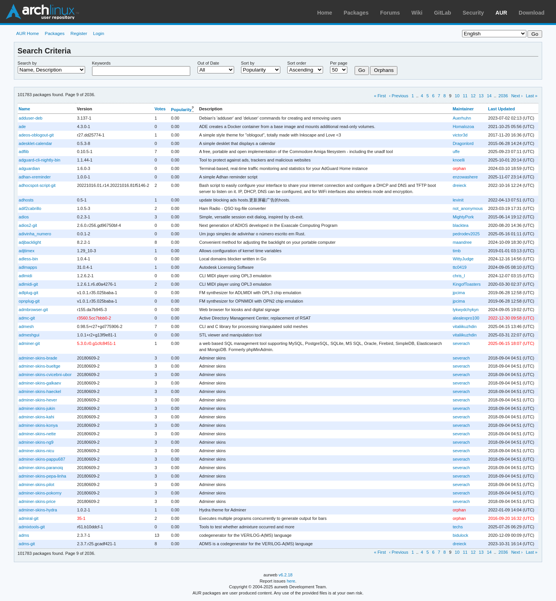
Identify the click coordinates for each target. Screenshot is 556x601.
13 (481, 95)
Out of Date (208, 63)
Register (78, 33)
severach (461, 343)
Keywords (101, 63)
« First (380, 95)
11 (465, 95)
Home (324, 13)
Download (531, 13)
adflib (24, 151)
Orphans (384, 70)
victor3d (460, 135)
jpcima (459, 292)
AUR (501, 13)
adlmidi (25, 275)
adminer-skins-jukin (37, 408)
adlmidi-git (28, 284)
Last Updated (501, 109)
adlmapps (28, 267)
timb (457, 250)
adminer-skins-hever (38, 400)
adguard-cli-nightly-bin (39, 160)
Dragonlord (463, 143)
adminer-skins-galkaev (40, 383)
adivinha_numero (35, 233)
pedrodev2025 (466, 233)
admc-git (27, 318)
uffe (456, 151)
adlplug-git (29, 292)
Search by (27, 63)
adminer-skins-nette (37, 433)
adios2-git (28, 225)
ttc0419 (460, 267)
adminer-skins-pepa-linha (42, 476)
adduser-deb (31, 118)
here (291, 581)
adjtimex (27, 250)
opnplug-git (29, 301)
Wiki (417, 13)
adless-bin (28, 258)
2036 (503, 95)
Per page (338, 63)
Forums (390, 13)
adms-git (27, 543)
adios (24, 217)
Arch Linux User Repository (42, 11)
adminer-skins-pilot (36, 484)
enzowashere (465, 177)
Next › (517, 95)
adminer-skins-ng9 (36, 442)
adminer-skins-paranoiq (41, 467)
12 (473, 95)
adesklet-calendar (35, 143)
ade (22, 126)
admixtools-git (32, 526)
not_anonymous (468, 208)
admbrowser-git (33, 309)
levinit (458, 200)
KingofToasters (467, 284)
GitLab (442, 13)
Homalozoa (463, 126)
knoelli (459, 160)
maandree (462, 242)
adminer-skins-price (37, 501)
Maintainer (463, 109)
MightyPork (463, 217)
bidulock (460, 535)
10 (457, 95)
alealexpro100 (466, 318)
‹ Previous (399, 95)
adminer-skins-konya (38, 425)
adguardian (29, 168)
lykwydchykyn (466, 309)
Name (24, 109)
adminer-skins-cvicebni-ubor (45, 374)
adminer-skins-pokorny (40, 493)
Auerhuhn (462, 118)
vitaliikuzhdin (465, 326)
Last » (532, 95)
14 (489, 95)
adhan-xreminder (35, 177)
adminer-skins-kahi (36, 417)
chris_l (459, 275)
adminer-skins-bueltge (39, 366)
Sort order (296, 63)
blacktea (461, 225)
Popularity (181, 109)
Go (361, 70)
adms (24, 535)
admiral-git (29, 518)
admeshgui (29, 335)
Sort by (248, 63)
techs (458, 526)
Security (473, 13)
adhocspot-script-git (37, 185)
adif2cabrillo (30, 208)
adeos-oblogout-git (36, 135)
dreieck (459, 185)
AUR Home (27, 33)
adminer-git (29, 343)
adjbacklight (30, 242)
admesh (26, 326)
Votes (160, 109)
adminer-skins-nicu (36, 450)
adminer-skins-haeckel (40, 391)
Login (98, 33)
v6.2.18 (286, 575)
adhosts (26, 200)
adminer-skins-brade (38, 358)
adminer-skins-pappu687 (42, 459)
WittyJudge (463, 258)
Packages (356, 13)
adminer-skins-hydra (38, 510)
